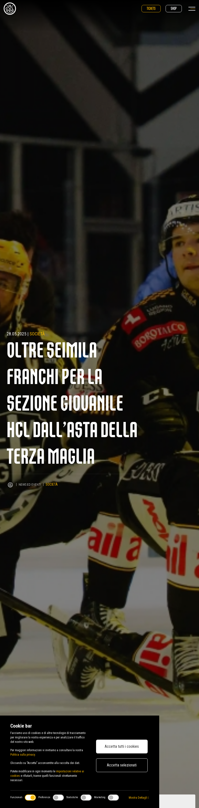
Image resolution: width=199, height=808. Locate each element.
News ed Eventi (30, 484)
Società (37, 333)
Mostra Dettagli (139, 797)
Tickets (151, 8)
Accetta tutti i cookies (122, 746)
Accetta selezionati (122, 765)
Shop (174, 8)
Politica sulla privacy (22, 754)
